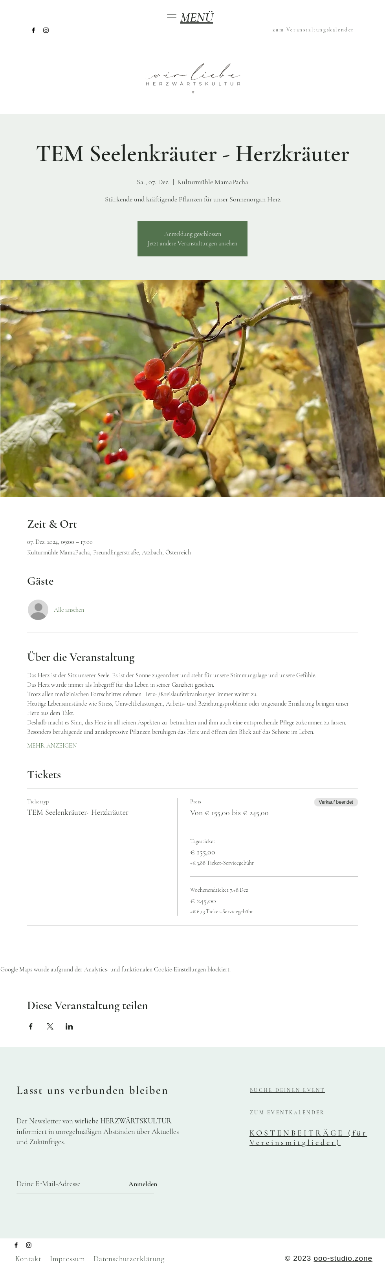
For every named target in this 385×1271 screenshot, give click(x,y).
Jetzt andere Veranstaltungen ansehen (192, 243)
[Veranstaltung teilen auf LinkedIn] (69, 1026)
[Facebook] (33, 30)
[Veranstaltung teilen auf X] (50, 1026)
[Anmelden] (142, 1184)
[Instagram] (46, 30)
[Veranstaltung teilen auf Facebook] (31, 1026)
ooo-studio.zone (343, 1258)
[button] (171, 17)
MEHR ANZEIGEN (52, 746)
